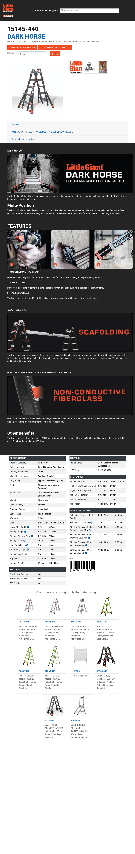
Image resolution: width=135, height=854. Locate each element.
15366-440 (24, 671)
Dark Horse (26, 36)
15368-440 (50, 671)
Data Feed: (12, 53)
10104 (77, 671)
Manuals (15, 124)
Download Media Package (22, 48)
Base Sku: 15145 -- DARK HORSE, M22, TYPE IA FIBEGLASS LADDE (42, 132)
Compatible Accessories (23, 139)
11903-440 (76, 720)
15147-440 (50, 720)
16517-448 (24, 622)
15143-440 (102, 671)
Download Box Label (54, 48)
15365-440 (102, 622)
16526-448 (76, 622)
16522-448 (50, 622)
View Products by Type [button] (45, 10)
